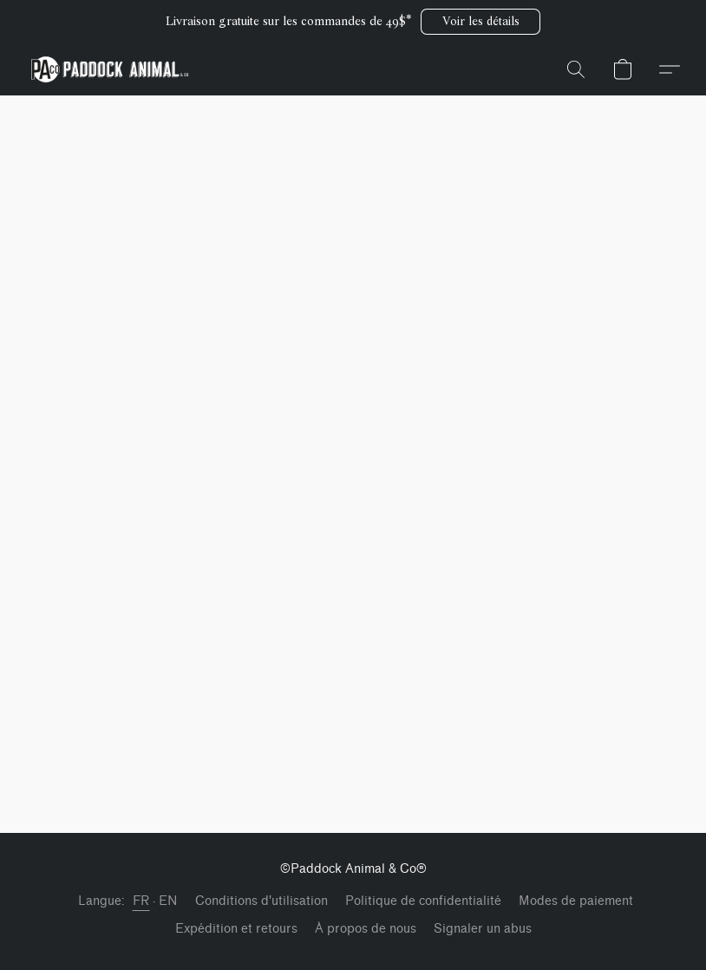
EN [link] (168, 901)
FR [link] (141, 901)
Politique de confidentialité (423, 901)
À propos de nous (365, 928)
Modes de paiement (576, 901)
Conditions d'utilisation (261, 901)
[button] (480, 22)
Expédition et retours (236, 928)
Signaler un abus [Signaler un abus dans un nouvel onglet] (483, 928)
